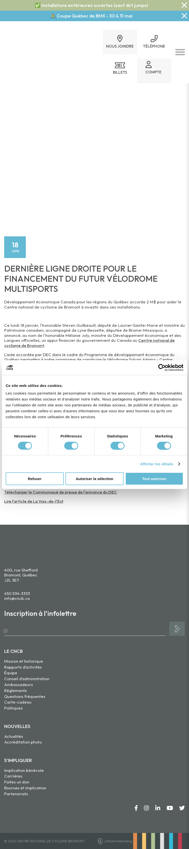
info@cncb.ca (17, 598)
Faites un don (16, 781)
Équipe (10, 672)
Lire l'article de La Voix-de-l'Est (33, 501)
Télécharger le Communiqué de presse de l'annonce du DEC (60, 492)
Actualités (13, 736)
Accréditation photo (23, 742)
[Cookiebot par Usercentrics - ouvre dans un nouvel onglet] (161, 367)
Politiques (13, 707)
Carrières (13, 776)
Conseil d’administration (26, 678)
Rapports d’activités (23, 667)
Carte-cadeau (18, 702)
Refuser (35, 479)
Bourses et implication (25, 787)
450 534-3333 (17, 593)
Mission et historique (23, 661)
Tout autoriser (154, 479)
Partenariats (16, 793)
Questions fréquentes (24, 696)
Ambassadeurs (18, 684)
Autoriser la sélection (94, 479)
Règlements (15, 690)
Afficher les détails (156, 464)
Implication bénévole (24, 770)
